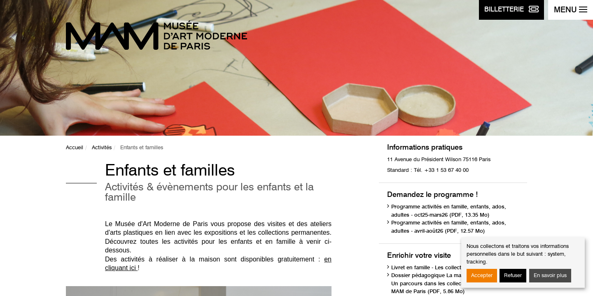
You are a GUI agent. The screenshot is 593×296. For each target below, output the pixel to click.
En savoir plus (550, 275)
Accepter (482, 275)
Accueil (74, 147)
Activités (102, 147)
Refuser (513, 275)
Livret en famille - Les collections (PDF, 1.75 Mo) (451, 268)
